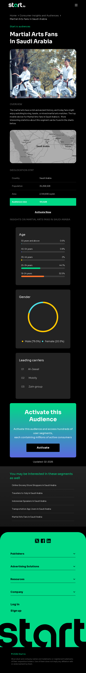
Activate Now (43, 212)
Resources (17, 579)
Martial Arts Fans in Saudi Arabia (27, 517)
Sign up (16, 610)
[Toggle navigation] (75, 5)
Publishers (17, 553)
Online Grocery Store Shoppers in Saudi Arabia (34, 485)
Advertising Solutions (25, 566)
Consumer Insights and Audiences (39, 15)
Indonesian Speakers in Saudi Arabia (29, 501)
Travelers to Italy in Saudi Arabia (27, 493)
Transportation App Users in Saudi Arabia (31, 509)
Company (17, 591)
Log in (15, 604)
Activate (43, 447)
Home (13, 15)
